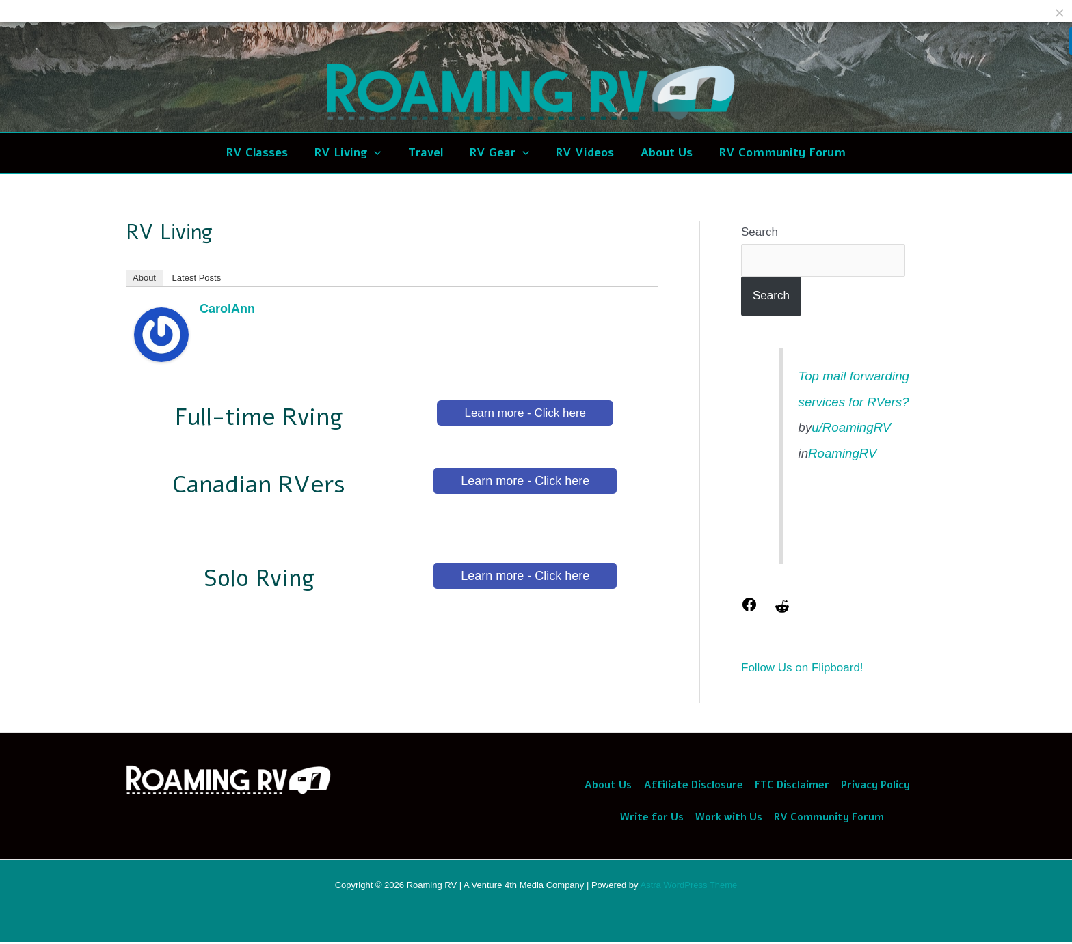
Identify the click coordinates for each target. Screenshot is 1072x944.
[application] (381, 153)
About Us (610, 785)
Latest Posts (197, 278)
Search (759, 231)
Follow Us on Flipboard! (802, 667)
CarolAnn (227, 309)
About (144, 278)
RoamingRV (842, 453)
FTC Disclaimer (790, 785)
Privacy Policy (872, 785)
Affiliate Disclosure (693, 785)
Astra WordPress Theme (688, 887)
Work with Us (728, 819)
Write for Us (653, 819)
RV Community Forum (828, 819)
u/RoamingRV (851, 427)
